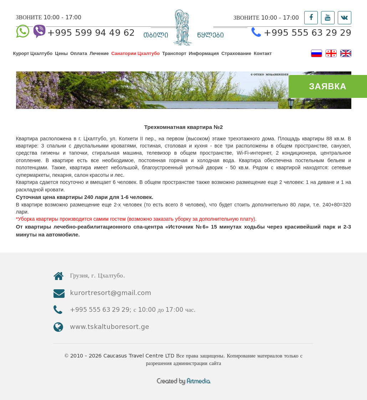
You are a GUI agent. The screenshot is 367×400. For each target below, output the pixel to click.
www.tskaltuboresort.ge (292, 310)
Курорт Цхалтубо (33, 58)
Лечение (99, 58)
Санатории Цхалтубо (135, 58)
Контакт (263, 58)
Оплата (78, 58)
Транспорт (174, 58)
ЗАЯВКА (328, 86)
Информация (204, 58)
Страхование (236, 58)
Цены (61, 58)
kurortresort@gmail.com (294, 290)
